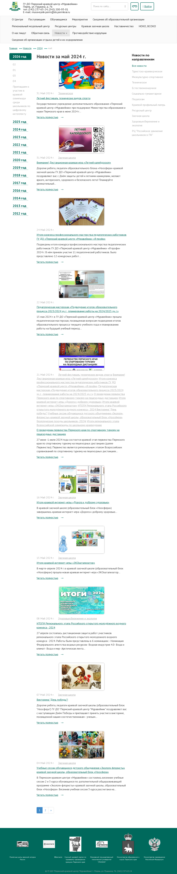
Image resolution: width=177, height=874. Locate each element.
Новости (61, 33)
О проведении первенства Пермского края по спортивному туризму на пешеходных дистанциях (78, 432)
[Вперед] (51, 810)
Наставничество (124, 26)
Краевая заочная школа (95, 26)
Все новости (139, 65)
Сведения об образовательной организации (118, 19)
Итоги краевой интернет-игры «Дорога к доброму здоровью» (73, 502)
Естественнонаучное (144, 88)
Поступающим (36, 19)
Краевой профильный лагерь (148, 104)
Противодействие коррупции (89, 33)
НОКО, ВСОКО (147, 26)
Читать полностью (47, 117)
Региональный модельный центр (31, 26)
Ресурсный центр (142, 110)
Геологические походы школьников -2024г (61, 421)
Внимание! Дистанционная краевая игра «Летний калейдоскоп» (74, 162)
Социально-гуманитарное (147, 93)
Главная (13, 48)
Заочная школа (67, 157)
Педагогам (138, 99)
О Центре (17, 19)
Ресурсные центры (65, 26)
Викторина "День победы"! (52, 699)
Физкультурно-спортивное (147, 77)
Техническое (65, 93)
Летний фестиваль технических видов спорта (63, 98)
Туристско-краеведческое (147, 71)
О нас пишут (19, 33)
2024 (40, 48)
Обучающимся (58, 19)
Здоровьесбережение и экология (77, 618)
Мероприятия (80, 19)
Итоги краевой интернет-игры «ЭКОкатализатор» (66, 562)
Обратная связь (40, 33)
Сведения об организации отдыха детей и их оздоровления (47, 39)
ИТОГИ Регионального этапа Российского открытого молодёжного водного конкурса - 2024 (81, 625)
